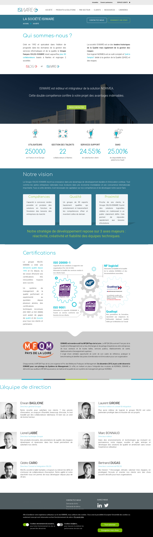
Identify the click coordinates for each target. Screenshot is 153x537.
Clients (97, 10)
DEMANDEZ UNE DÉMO (119, 20)
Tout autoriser (109, 525)
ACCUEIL (26, 24)
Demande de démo (72, 506)
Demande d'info (70, 504)
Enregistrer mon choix (110, 530)
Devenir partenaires (106, 2)
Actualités (95, 2)
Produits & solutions (66, 10)
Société (48, 10)
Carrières (123, 10)
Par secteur (84, 10)
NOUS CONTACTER (76, 107)
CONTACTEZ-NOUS (96, 20)
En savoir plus (79, 517)
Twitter (108, 505)
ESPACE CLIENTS (123, 2)
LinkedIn (101, 505)
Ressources (109, 10)
